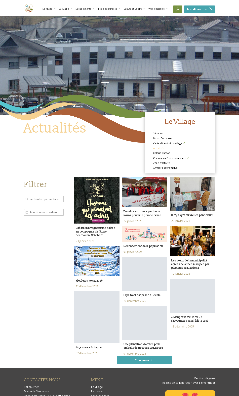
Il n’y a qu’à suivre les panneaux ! (192, 215)
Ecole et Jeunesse (109, 8)
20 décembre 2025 (134, 301)
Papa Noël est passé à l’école (142, 295)
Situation (158, 133)
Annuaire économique (165, 168)
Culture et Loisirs (134, 8)
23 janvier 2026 (85, 241)
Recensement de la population (143, 246)
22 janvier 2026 (132, 221)
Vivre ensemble (158, 8)
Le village (49, 8)
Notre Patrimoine (163, 138)
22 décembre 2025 (87, 286)
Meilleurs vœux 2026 (89, 280)
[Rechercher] (177, 9)
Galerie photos (161, 153)
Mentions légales (204, 378)
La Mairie (65, 8)
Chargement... (145, 360)
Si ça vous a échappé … (90, 347)
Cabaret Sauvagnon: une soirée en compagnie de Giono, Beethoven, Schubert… (95, 231)
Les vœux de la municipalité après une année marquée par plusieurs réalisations (190, 264)
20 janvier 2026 (180, 221)
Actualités (158, 148)
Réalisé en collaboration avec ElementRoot (188, 383)
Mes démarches (197, 9)
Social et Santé (85, 8)
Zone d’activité (161, 163)
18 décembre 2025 (182, 326)
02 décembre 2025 (87, 353)
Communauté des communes (169, 158)
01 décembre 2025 (134, 353)
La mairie (97, 391)
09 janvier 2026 (132, 252)
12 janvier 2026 (180, 273)
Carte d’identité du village (167, 143)
